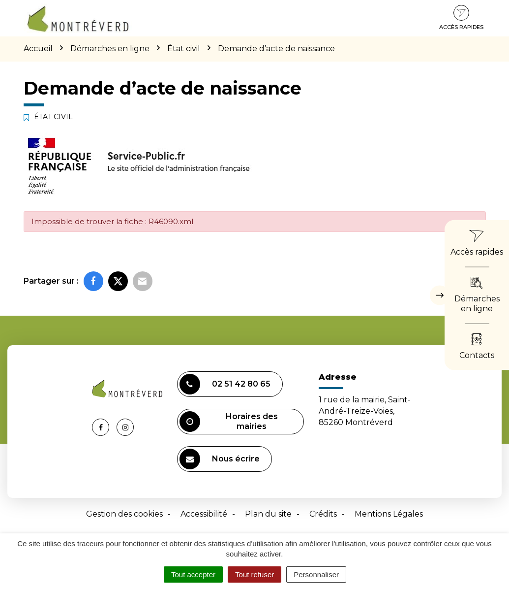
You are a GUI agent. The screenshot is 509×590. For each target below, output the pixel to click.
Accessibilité (203, 514)
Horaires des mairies (229, 421)
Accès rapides (461, 18)
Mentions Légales (389, 514)
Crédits (323, 514)
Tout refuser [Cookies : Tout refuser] (254, 574)
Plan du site (268, 514)
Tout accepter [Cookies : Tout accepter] (193, 574)
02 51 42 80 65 (225, 384)
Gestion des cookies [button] (124, 514)
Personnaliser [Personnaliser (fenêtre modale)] (316, 574)
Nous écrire (220, 459)
